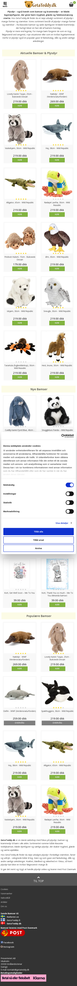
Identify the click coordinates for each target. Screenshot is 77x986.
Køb (20, 105)
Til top (38, 879)
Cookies (4, 889)
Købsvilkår (5, 897)
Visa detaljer (62, 523)
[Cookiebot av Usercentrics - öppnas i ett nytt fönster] (61, 436)
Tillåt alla (38, 531)
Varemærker (6, 893)
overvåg (19, 722)
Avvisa (38, 548)
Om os (4, 906)
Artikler (4, 902)
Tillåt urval (38, 540)
